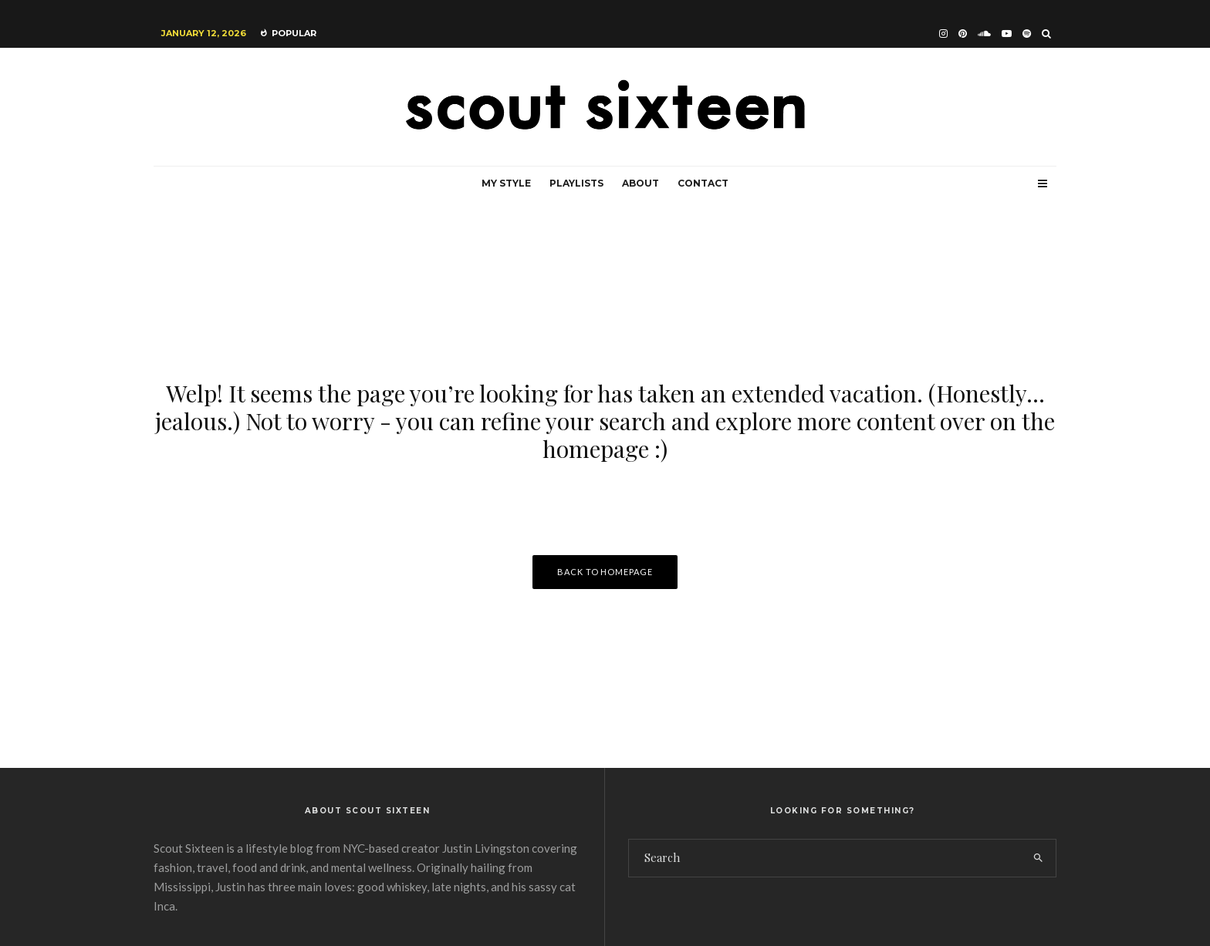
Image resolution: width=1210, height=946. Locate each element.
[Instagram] (943, 33)
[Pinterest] (962, 33)
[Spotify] (1026, 33)
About (640, 183)
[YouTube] (1006, 33)
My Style (506, 183)
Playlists (576, 183)
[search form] (825, 858)
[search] (1038, 858)
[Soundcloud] (984, 33)
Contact (703, 183)
